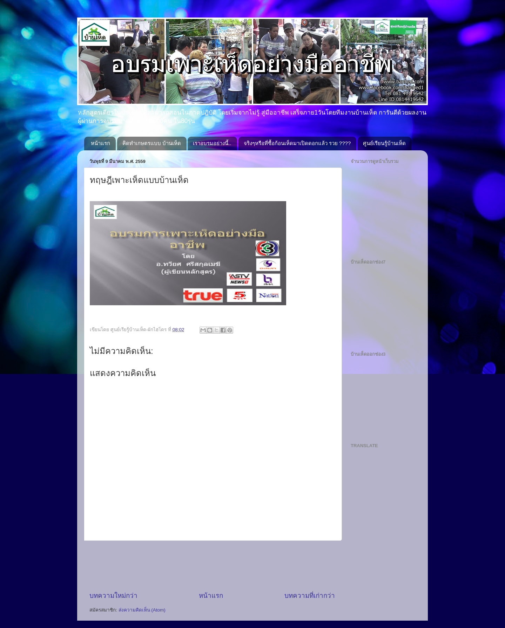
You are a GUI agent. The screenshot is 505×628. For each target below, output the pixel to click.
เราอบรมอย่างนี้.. (212, 143)
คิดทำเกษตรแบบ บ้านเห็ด (151, 143)
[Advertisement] (217, 566)
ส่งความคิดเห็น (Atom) (142, 610)
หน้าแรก (100, 143)
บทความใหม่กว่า (113, 595)
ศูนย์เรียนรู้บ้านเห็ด (384, 143)
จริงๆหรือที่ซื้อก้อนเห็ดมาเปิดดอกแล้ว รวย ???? (297, 143)
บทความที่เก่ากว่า (309, 595)
